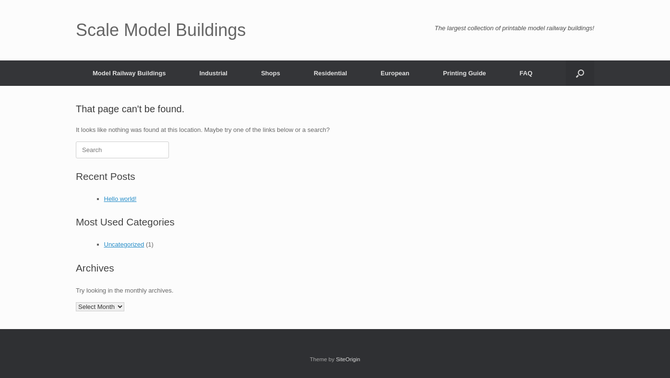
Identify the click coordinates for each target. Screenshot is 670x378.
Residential (330, 73)
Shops (270, 73)
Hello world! (120, 198)
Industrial (213, 73)
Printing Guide (464, 73)
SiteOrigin (348, 359)
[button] (580, 73)
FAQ (526, 73)
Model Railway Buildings (129, 73)
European (395, 73)
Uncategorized (124, 244)
